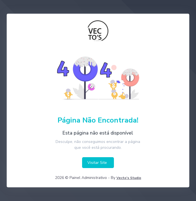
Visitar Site (97, 162)
